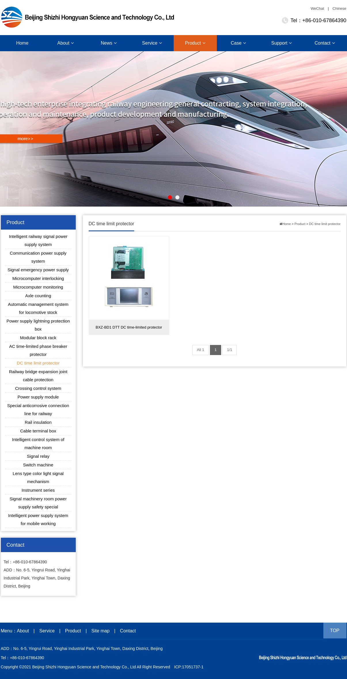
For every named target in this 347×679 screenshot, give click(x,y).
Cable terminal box (38, 430)
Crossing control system (38, 388)
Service (152, 43)
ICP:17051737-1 (189, 667)
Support (281, 43)
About (65, 43)
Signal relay (38, 456)
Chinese (339, 8)
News (109, 43)
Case (238, 43)
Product (195, 43)
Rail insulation (38, 422)
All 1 (200, 350)
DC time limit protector (38, 363)
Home (22, 43)
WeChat (317, 8)
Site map (100, 630)
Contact (324, 43)
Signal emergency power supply (38, 269)
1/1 (229, 350)
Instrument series (38, 490)
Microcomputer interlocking (38, 278)
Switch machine (38, 464)
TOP (335, 630)
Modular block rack (38, 337)
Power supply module (38, 396)
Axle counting (38, 295)
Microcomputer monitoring (38, 287)
